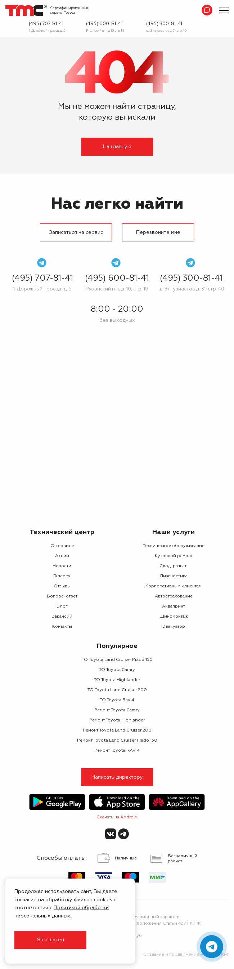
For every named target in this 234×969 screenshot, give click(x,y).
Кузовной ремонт (174, 556)
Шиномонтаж (173, 616)
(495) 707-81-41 (46, 24)
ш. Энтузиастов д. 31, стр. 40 (166, 30)
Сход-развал (173, 566)
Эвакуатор (173, 626)
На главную (117, 146)
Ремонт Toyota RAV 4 (117, 750)
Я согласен (50, 939)
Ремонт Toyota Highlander (117, 720)
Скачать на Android (117, 817)
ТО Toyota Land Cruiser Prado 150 (117, 660)
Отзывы (62, 586)
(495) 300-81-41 (164, 24)
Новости (62, 566)
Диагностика (174, 576)
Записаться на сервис (76, 232)
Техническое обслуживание (173, 546)
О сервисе (62, 546)
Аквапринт (173, 606)
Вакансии (61, 616)
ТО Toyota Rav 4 (117, 700)
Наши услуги (173, 532)
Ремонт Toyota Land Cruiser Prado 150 (117, 740)
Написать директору (117, 777)
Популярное (117, 646)
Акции (62, 556)
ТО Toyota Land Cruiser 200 (117, 690)
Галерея (62, 576)
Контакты (62, 626)
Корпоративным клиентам (173, 586)
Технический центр (62, 532)
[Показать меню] (224, 10)
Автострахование (174, 596)
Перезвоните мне (158, 232)
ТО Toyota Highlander (117, 680)
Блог (62, 606)
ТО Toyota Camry (117, 670)
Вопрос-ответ (62, 596)
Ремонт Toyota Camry (117, 710)
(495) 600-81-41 (104, 24)
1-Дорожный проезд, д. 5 (47, 30)
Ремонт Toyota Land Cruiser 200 (117, 730)
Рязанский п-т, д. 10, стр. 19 (105, 30)
